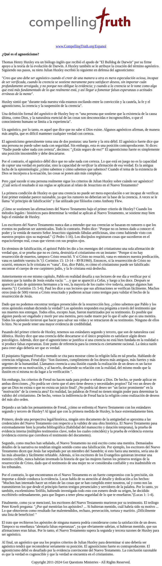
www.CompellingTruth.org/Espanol (81, 46)
